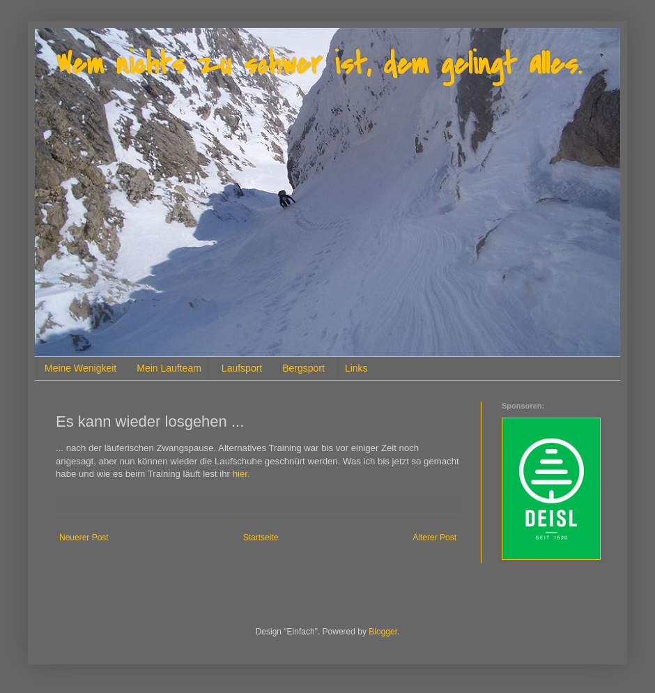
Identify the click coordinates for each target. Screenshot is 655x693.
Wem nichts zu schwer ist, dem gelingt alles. (318, 64)
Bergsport (303, 368)
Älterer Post (434, 537)
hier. (241, 474)
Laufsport (242, 368)
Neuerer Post (84, 537)
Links (356, 368)
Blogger (383, 632)
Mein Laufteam (169, 368)
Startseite (261, 537)
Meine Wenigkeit (80, 368)
